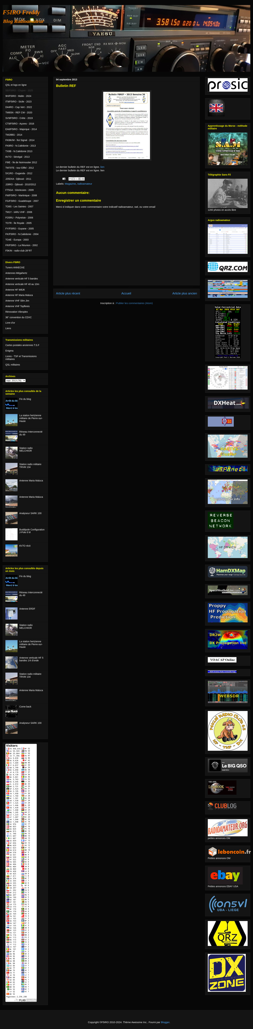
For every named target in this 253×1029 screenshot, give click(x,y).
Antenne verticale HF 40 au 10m (22, 284)
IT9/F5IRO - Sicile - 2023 (18, 101)
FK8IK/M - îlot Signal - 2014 (19, 140)
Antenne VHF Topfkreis (17, 306)
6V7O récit (25, 545)
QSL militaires (12, 364)
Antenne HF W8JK (15, 289)
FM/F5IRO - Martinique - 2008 (21, 195)
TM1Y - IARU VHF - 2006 (18, 212)
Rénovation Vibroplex (16, 311)
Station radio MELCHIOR (26, 449)
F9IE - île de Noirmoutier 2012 (21, 162)
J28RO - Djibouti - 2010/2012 (20, 184)
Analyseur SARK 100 (30, 513)
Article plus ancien (184, 293)
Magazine (70, 183)
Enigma (9, 350)
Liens (8, 328)
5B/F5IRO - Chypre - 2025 (19, 90)
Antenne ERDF (27, 608)
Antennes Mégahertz (16, 273)
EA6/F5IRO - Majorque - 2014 (21, 129)
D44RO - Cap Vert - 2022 (18, 107)
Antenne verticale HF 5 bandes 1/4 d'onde (31, 659)
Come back (25, 706)
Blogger (165, 1022)
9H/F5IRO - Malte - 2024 (18, 96)
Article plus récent (68, 293)
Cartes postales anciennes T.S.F (22, 345)
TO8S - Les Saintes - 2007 (19, 206)
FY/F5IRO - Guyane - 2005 (19, 228)
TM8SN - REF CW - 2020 (18, 112)
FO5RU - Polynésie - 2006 (19, 217)
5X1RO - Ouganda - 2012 (18, 173)
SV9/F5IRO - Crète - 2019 (19, 118)
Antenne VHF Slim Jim (17, 300)
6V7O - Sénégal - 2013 (17, 156)
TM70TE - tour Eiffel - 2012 (19, 167)
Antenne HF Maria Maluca (19, 295)
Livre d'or (10, 322)
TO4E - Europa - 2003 (17, 239)
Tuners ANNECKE (15, 267)
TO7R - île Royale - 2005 (18, 223)
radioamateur (84, 183)
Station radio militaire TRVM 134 (30, 465)
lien (102, 166)
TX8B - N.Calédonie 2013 (18, 151)
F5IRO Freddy (21, 12)
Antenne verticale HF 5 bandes (21, 278)
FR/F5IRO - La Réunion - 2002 (21, 245)
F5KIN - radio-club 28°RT (18, 250)
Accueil (126, 293)
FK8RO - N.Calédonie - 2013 (20, 145)
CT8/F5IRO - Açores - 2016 (19, 123)
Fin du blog (25, 399)
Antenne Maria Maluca (31, 480)
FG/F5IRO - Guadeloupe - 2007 (22, 201)
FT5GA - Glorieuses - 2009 (19, 190)
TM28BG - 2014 (13, 134)
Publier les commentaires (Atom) (134, 303)
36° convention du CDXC (18, 317)
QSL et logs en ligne (16, 85)
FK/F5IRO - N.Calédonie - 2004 (21, 234)
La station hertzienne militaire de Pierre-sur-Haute (31, 418)
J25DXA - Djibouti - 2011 (18, 179)
